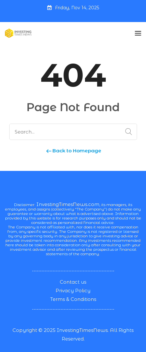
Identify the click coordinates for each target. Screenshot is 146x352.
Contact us (73, 282)
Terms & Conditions (73, 299)
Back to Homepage (73, 151)
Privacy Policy (73, 290)
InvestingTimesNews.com (67, 204)
